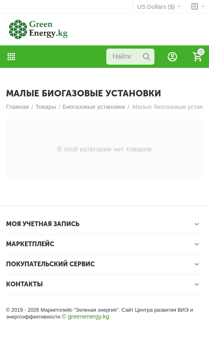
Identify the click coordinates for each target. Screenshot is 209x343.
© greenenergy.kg (85, 316)
